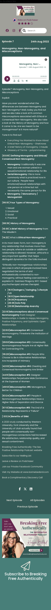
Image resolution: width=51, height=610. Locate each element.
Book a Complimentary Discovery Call (22, 477)
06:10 (6, 202)
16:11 (10, 289)
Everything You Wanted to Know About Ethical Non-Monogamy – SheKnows (28, 142)
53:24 (6, 395)
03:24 (7, 416)
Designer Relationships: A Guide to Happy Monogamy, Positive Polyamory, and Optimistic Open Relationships (25, 319)
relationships (40, 264)
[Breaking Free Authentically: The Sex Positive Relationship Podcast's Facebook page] (18, 31)
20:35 (11, 303)
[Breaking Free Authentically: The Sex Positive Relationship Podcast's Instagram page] (12, 31)
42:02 (6, 366)
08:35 (6, 223)
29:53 (6, 342)
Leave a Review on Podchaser (18, 461)
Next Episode (14, 500)
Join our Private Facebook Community (22, 466)
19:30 (11, 299)
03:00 (6, 155)
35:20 (6, 354)
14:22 (5, 237)
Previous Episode (27, 506)
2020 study (10, 421)
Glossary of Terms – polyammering (26, 150)
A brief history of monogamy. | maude (27, 147)
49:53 (6, 387)
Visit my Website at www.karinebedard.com (25, 472)
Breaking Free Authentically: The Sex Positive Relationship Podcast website (22, 448)
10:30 (6, 228)
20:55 (11, 306)
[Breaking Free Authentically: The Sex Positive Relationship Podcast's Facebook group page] (7, 31)
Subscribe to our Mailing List (16, 455)
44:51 (6, 375)
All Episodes (37, 500)
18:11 (10, 296)
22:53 (6, 330)
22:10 (5, 311)
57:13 (5, 407)
